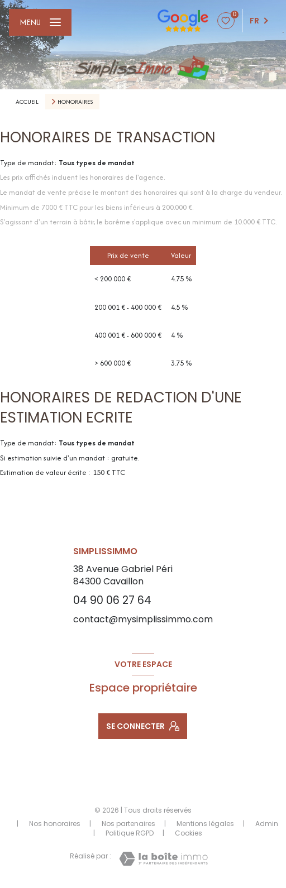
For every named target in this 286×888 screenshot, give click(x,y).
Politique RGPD (130, 833)
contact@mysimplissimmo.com (143, 619)
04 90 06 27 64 (112, 600)
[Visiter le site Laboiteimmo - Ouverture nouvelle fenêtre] (163, 859)
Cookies (188, 833)
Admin (266, 823)
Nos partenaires (128, 823)
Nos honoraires (54, 823)
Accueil (27, 101)
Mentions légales (205, 823)
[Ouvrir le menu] (40, 22)
